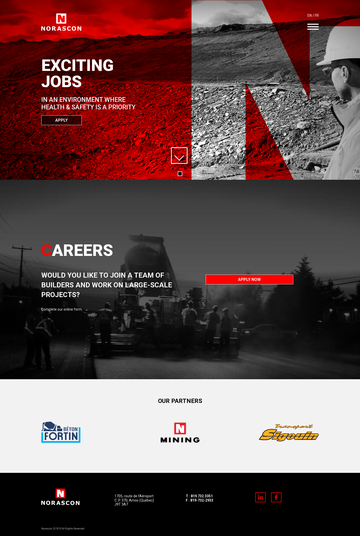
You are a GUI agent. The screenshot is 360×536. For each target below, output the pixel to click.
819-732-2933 (201, 500)
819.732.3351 (202, 496)
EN (310, 15)
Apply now (249, 279)
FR (317, 15)
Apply (61, 120)
